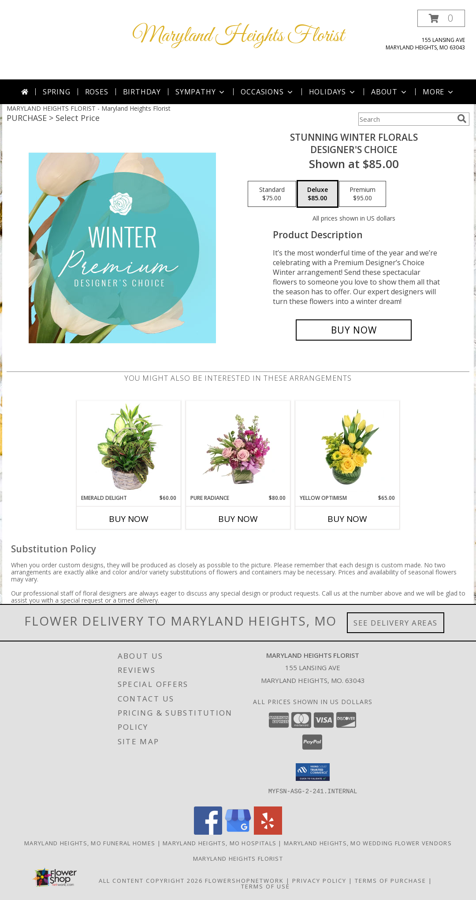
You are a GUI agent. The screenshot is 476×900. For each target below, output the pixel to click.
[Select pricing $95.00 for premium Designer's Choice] (362, 194)
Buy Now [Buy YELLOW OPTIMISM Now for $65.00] (347, 519)
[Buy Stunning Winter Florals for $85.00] (354, 330)
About (389, 92)
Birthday (142, 92)
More (439, 92)
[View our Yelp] (268, 832)
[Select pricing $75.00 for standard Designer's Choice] (272, 194)
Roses (96, 92)
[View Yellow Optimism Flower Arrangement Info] (347, 447)
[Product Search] (406, 119)
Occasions (267, 92)
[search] (462, 119)
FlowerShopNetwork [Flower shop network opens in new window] (244, 881)
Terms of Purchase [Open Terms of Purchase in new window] (390, 881)
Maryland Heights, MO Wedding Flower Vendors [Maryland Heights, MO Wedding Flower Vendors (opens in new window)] (368, 843)
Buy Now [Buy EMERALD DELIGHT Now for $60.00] (129, 519)
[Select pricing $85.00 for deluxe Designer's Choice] (317, 194)
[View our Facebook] (208, 832)
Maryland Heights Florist (238, 36)
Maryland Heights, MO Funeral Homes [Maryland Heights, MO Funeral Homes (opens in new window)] (89, 843)
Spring (57, 92)
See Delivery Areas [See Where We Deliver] (395, 623)
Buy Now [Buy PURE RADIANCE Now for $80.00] (238, 519)
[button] (441, 18)
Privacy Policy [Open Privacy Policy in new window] (319, 881)
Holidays (333, 92)
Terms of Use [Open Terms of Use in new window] (265, 886)
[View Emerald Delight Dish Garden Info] (129, 447)
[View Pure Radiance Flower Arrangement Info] (238, 447)
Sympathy (200, 92)
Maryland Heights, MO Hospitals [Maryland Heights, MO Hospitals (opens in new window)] (219, 843)
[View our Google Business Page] (238, 832)
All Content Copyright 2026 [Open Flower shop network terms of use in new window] (151, 881)
